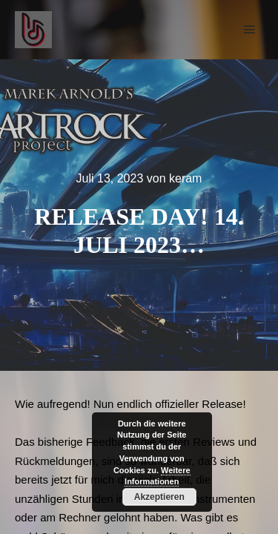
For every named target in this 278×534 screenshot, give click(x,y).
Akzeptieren (159, 497)
